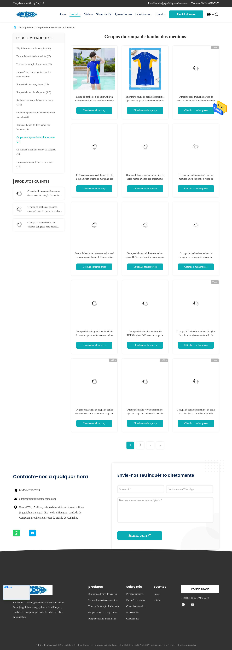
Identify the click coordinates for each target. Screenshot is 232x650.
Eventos (161, 14)
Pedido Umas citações (186, 15)
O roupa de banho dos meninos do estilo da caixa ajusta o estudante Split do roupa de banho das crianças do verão (196, 413)
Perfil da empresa (134, 594)
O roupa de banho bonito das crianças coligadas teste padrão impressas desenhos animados (42, 225)
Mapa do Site (132, 612)
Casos (156, 594)
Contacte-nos (132, 618)
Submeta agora (139, 535)
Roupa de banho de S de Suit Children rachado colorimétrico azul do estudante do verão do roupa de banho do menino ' (94, 101)
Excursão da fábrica (135, 600)
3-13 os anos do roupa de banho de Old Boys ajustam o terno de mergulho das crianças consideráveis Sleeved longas (94, 179)
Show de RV (104, 14)
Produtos (74, 14)
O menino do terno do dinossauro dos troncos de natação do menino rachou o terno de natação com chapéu (43, 194)
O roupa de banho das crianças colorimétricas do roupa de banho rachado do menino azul (43, 209)
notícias (157, 600)
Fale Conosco (143, 14)
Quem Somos (123, 14)
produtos (29, 27)
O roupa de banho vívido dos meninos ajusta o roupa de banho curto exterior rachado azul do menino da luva (145, 413)
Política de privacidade (47, 645)
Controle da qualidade (136, 607)
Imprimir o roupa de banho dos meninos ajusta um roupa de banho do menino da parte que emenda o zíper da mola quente (145, 101)
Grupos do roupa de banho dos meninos (56, 27)
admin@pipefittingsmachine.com (37, 498)
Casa (63, 14)
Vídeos (88, 14)
